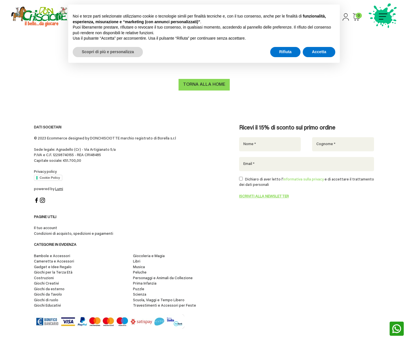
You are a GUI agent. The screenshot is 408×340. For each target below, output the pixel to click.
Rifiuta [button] (285, 52)
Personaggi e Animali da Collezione (163, 278)
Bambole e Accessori (52, 256)
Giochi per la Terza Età (53, 273)
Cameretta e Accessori (54, 262)
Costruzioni (44, 278)
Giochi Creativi (46, 284)
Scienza (139, 295)
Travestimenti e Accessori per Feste (164, 306)
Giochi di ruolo (46, 300)
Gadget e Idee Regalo (53, 267)
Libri (136, 262)
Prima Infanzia (144, 284)
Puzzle (138, 289)
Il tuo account (45, 228)
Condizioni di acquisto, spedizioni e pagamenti (73, 234)
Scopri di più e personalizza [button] (108, 52)
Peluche (140, 273)
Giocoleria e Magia (149, 256)
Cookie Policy (50, 177)
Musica (139, 267)
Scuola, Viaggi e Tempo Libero (158, 300)
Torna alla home (204, 85)
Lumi (59, 189)
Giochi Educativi (47, 306)
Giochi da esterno (49, 289)
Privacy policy (45, 172)
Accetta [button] (319, 52)
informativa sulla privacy (303, 179)
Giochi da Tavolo (48, 295)
